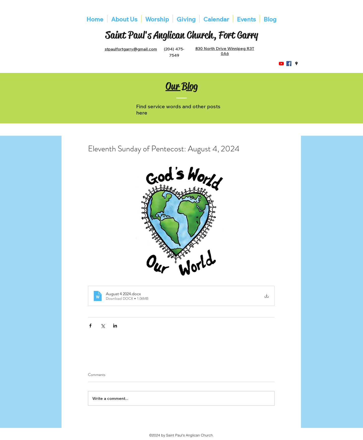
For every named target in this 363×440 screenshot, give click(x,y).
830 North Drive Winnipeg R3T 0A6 (224, 51)
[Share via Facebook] (90, 325)
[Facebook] (288, 63)
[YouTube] (281, 63)
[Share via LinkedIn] (115, 325)
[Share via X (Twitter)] (102, 325)
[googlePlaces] (296, 63)
